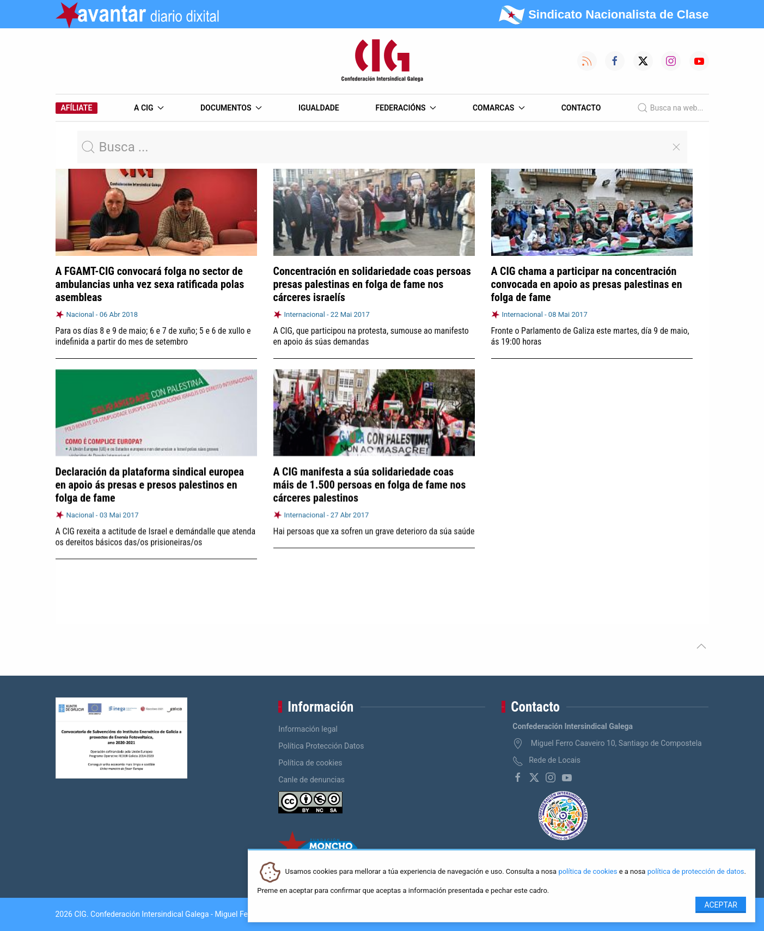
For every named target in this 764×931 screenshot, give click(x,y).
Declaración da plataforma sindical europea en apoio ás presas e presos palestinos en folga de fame (150, 484)
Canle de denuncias (311, 779)
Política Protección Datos (321, 746)
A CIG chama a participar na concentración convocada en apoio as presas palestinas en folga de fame (586, 284)
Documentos (231, 107)
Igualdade (318, 107)
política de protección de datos (695, 872)
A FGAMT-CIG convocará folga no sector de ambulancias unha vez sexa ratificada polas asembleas (150, 284)
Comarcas (499, 107)
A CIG (149, 107)
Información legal (308, 729)
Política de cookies (310, 762)
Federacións (406, 107)
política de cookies (587, 872)
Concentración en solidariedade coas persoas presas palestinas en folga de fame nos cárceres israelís (372, 284)
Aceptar (720, 905)
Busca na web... (670, 107)
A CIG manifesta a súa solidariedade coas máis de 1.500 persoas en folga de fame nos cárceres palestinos (369, 483)
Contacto (581, 107)
